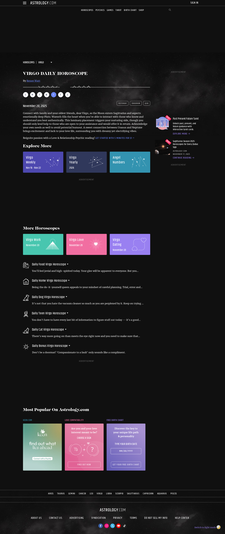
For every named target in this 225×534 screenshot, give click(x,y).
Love (147, 103)
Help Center (182, 518)
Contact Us (55, 518)
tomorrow (136, 103)
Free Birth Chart (115, 420)
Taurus (61, 493)
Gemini (71, 493)
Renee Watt (33, 80)
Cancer (82, 493)
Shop (141, 10)
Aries (51, 493)
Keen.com (27, 420)
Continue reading (184, 157)
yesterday (122, 103)
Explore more (182, 133)
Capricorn (148, 493)
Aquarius (162, 493)
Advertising (77, 518)
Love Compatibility (74, 420)
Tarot (119, 10)
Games (110, 10)
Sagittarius (133, 493)
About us (36, 518)
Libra (109, 493)
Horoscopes (87, 10)
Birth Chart (130, 10)
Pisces (174, 493)
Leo (91, 493)
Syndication (98, 518)
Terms (133, 518)
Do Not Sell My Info (156, 518)
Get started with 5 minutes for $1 (115, 138)
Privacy (117, 518)
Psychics (100, 10)
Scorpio (119, 493)
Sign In (195, 3)
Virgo (100, 493)
